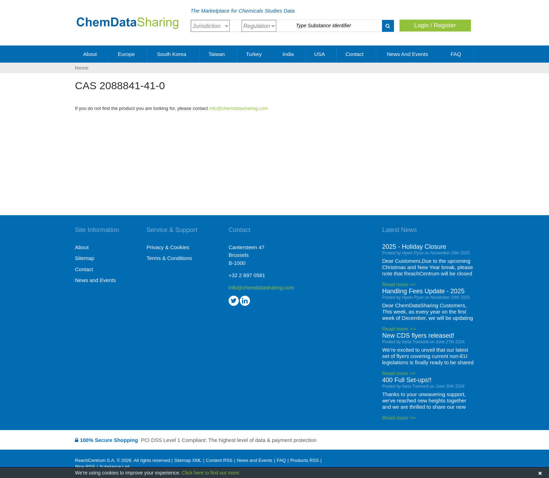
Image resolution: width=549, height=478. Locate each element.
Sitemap (84, 258)
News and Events (410, 54)
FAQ (458, 54)
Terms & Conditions (169, 258)
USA (321, 54)
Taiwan (219, 54)
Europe (129, 54)
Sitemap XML (187, 460)
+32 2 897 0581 (247, 275)
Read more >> (399, 284)
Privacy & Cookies (167, 247)
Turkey (256, 54)
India (291, 54)
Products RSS (304, 460)
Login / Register (435, 25)
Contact (357, 54)
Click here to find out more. (211, 473)
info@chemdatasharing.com (238, 108)
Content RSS (219, 460)
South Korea (174, 54)
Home (82, 68)
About (92, 54)
